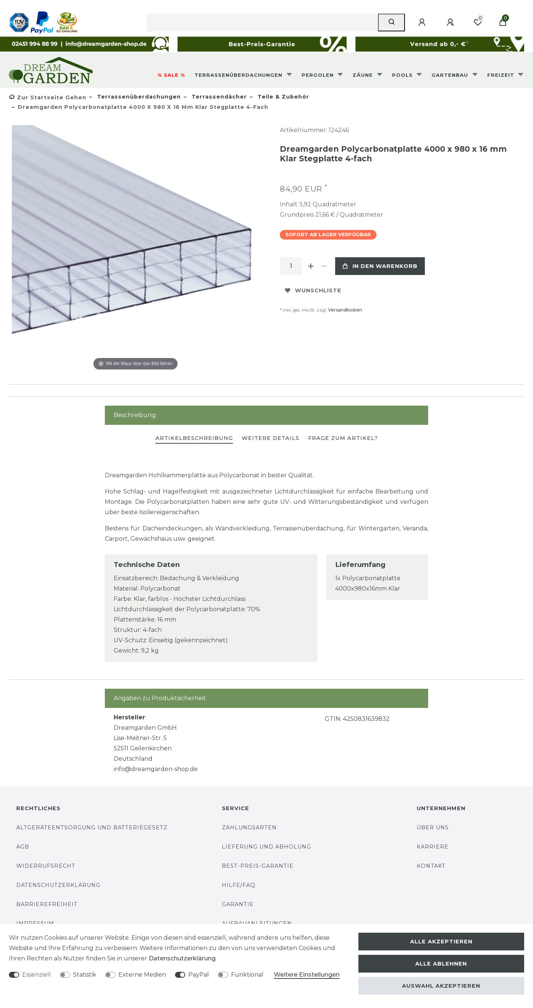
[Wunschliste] (477, 22)
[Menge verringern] (324, 266)
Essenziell (36, 974)
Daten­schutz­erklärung (182, 958)
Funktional (247, 974)
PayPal (198, 974)
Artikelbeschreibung (194, 438)
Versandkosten (345, 310)
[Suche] (391, 22)
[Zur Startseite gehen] (47, 97)
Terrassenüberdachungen (239, 75)
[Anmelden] (423, 22)
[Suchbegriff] (262, 22)
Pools (403, 75)
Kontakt (431, 866)
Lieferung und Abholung (266, 846)
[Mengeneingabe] (291, 266)
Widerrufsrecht (45, 866)
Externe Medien (142, 974)
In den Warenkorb (380, 266)
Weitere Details (270, 438)
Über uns (433, 827)
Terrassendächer (218, 96)
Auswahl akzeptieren (441, 986)
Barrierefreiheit (47, 904)
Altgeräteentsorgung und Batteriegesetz (92, 827)
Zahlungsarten (249, 827)
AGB (22, 846)
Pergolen (319, 75)
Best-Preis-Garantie (257, 866)
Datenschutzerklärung (58, 885)
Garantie (238, 904)
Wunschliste (313, 290)
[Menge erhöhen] (310, 266)
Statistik (84, 974)
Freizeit (501, 75)
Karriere (432, 846)
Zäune (364, 75)
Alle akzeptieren (441, 941)
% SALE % (171, 75)
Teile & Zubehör (282, 96)
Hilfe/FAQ (238, 885)
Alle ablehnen (441, 963)
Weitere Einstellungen (307, 974)
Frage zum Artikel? (343, 438)
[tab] (194, 439)
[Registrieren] (451, 22)
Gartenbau (450, 75)
